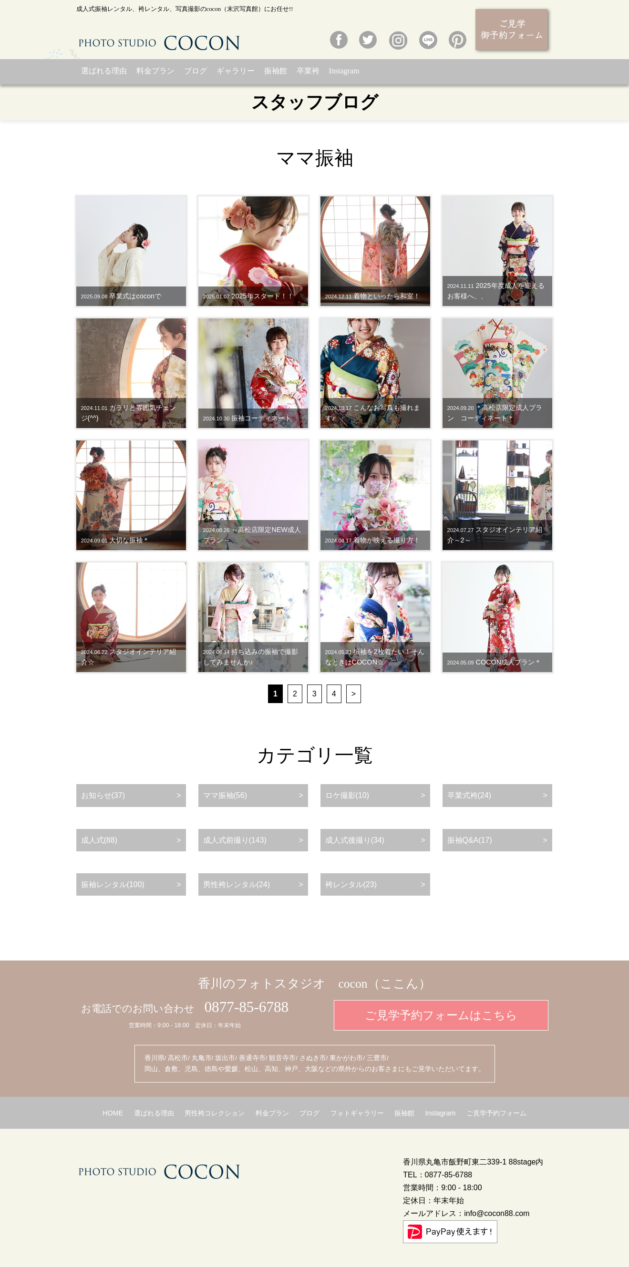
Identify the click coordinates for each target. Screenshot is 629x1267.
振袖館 (275, 71)
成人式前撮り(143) (235, 840)
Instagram (344, 71)
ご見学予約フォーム (496, 1113)
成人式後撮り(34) (354, 840)
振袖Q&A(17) (469, 840)
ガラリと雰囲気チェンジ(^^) (128, 413)
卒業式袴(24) (469, 795)
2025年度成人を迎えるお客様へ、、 (496, 291)
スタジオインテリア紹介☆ (128, 657)
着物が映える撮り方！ (373, 540)
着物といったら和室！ (373, 296)
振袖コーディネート (247, 418)
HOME (113, 1113)
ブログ (195, 71)
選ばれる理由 (104, 71)
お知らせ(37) (103, 795)
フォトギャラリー (357, 1113)
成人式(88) (99, 840)
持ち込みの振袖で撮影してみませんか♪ (251, 657)
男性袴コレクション (215, 1113)
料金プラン (155, 71)
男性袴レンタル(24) (236, 884)
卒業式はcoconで (121, 296)
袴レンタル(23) (351, 884)
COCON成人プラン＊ (494, 662)
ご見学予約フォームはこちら (441, 1015)
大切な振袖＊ (115, 540)
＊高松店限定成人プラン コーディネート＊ (495, 413)
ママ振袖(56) (225, 795)
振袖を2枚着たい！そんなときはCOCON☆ (374, 657)
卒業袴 (308, 71)
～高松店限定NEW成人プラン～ (252, 535)
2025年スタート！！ (248, 296)
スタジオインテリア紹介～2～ (495, 535)
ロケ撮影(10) (347, 795)
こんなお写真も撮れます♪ (373, 413)
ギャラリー (236, 71)
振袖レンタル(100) (112, 884)
